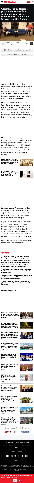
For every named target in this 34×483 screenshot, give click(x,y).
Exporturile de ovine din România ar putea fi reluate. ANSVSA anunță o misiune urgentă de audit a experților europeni (10, 161)
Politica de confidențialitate (23, 445)
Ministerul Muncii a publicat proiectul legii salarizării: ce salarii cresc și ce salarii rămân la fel (9, 420)
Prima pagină (4, 6)
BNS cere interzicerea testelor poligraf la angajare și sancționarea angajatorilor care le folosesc (10, 173)
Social (10, 6)
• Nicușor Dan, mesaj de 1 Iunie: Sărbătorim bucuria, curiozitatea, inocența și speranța (15, 257)
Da (14, 480)
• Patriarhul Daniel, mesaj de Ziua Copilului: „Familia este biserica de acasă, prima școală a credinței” (16, 283)
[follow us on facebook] (25, 432)
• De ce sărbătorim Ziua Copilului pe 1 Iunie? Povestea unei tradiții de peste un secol (15, 265)
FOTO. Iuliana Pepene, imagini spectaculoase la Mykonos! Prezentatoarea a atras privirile (10, 377)
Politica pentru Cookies (23, 442)
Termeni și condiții (8, 445)
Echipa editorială (9, 442)
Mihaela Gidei (9, 44)
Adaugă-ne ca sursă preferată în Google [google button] (17, 50)
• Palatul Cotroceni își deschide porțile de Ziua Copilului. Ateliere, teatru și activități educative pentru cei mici (16, 270)
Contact (17, 447)
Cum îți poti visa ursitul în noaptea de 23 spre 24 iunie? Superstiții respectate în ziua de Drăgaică (9, 399)
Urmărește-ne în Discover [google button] (17, 54)
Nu (19, 480)
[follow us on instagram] (16, 432)
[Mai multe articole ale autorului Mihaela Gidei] (3, 43)
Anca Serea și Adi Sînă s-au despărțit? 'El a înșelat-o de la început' (9, 366)
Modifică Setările (17, 451)
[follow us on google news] (10, 428)
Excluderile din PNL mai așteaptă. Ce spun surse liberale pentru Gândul (8, 355)
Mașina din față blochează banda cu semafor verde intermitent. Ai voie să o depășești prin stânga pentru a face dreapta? (9, 409)
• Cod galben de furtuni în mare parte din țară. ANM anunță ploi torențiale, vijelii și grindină (15, 261)
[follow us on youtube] (8, 432)
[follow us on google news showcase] (22, 428)
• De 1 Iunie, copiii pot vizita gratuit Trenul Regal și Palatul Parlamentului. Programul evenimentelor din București (16, 276)
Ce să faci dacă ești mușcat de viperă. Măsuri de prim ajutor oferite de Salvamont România (10, 315)
